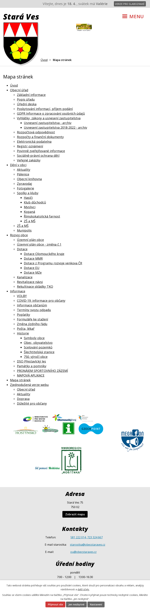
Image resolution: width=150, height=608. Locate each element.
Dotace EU (31, 268)
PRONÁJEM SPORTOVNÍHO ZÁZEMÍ (42, 371)
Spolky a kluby (27, 193)
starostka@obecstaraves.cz (87, 545)
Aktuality (23, 170)
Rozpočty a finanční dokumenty (40, 137)
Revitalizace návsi (30, 282)
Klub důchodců (35, 202)
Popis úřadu (26, 99)
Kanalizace (24, 277)
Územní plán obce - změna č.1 (39, 244)
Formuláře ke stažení (32, 319)
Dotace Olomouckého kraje (44, 254)
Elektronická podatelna (34, 141)
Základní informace (31, 95)
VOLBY (22, 296)
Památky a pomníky (31, 366)
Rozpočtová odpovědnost (36, 132)
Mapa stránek (20, 380)
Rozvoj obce (19, 235)
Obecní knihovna (29, 179)
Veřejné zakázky (28, 160)
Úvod (44, 60)
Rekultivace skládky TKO (35, 286)
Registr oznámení (30, 146)
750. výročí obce (36, 357)
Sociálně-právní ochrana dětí (38, 155)
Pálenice (23, 174)
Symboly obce (34, 338)
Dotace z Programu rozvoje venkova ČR (53, 263)
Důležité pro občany (32, 403)
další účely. (84, 589)
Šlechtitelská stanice (39, 352)
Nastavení (96, 604)
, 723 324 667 (94, 537)
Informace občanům (32, 305)
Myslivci (29, 207)
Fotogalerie (25, 188)
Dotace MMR (33, 258)
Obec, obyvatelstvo (38, 343)
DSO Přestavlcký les (31, 361)
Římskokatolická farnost (42, 216)
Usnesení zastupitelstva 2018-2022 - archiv (55, 127)
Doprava (23, 399)
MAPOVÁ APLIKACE (30, 375)
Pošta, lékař (25, 329)
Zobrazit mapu (75, 514)
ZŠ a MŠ (29, 221)
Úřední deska (26, 104)
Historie (23, 333)
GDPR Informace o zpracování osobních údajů (51, 113)
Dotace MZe (33, 272)
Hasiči (28, 198)
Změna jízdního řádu (32, 324)
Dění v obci (18, 165)
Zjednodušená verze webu (29, 385)
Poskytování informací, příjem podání (45, 109)
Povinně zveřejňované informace (41, 151)
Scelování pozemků (38, 347)
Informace (17, 291)
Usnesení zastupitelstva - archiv (47, 123)
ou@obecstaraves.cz (83, 552)
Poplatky (23, 314)
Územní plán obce (30, 240)
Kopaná (29, 212)
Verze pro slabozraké (129, 4)
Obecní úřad (19, 90)
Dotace (22, 249)
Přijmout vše (55, 604)
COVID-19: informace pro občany (41, 300)
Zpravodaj (24, 184)
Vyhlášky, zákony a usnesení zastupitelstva (49, 118)
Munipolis (24, 230)
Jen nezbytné (76, 604)
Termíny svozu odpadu (34, 310)
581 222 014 (78, 537)
